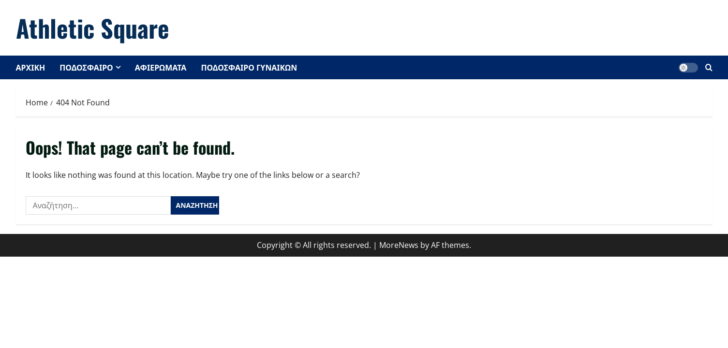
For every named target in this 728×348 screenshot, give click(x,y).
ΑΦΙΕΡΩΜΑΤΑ (161, 67)
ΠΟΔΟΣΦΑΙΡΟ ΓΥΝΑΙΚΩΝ (249, 67)
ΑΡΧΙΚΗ (30, 67)
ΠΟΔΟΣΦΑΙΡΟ (86, 67)
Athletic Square (92, 27)
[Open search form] (709, 67)
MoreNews (398, 245)
